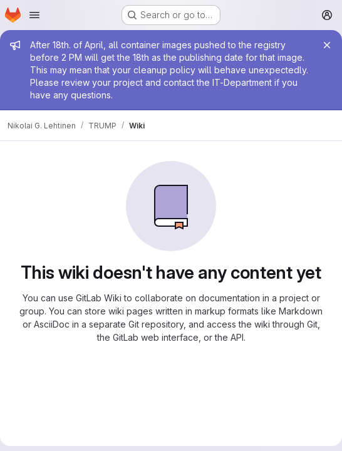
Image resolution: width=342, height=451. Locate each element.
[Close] (326, 45)
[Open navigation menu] (34, 15)
